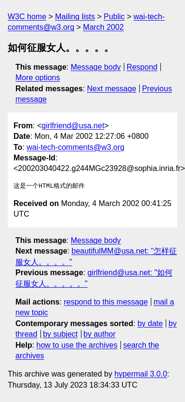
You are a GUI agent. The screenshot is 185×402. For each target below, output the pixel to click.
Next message (111, 89)
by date (149, 323)
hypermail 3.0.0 (140, 374)
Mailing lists (75, 16)
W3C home (27, 16)
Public (114, 16)
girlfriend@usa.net (72, 126)
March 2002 (103, 27)
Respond (142, 67)
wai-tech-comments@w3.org (75, 147)
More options (37, 77)
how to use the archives (77, 345)
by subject (60, 334)
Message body (96, 67)
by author (99, 334)
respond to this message (105, 302)
